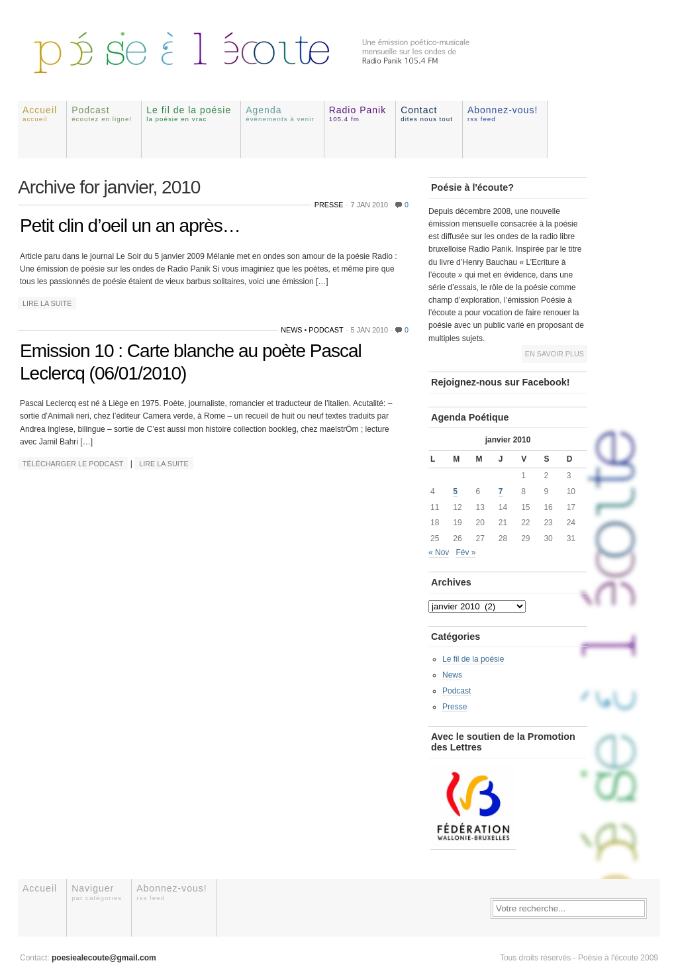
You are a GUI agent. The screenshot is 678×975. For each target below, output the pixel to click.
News (291, 330)
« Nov (438, 552)
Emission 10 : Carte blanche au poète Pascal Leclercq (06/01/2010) (191, 362)
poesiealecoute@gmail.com (104, 957)
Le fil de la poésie (188, 114)
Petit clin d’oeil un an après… (130, 225)
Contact (427, 114)
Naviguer (97, 892)
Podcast (102, 114)
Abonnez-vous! (502, 114)
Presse (329, 205)
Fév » (465, 552)
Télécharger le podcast (73, 464)
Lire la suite (47, 303)
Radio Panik (358, 114)
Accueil (40, 114)
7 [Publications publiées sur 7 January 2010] (501, 491)
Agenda (280, 114)
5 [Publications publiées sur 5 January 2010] (455, 491)
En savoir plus (554, 354)
